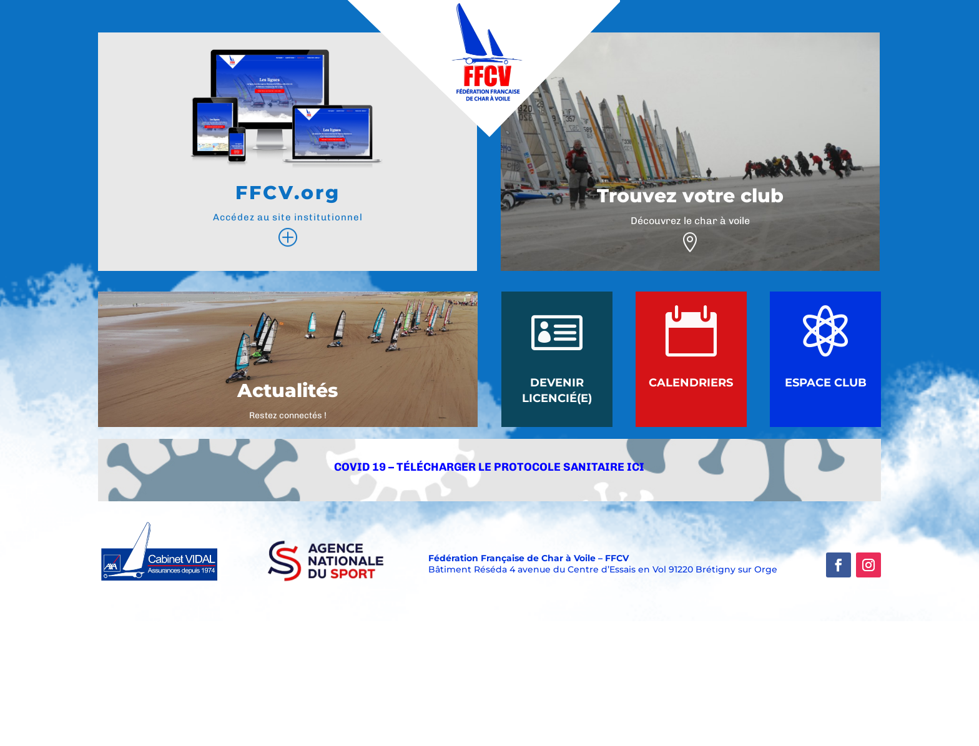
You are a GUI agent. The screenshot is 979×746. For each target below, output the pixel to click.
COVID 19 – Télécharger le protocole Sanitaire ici (489, 467)
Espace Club (826, 383)
